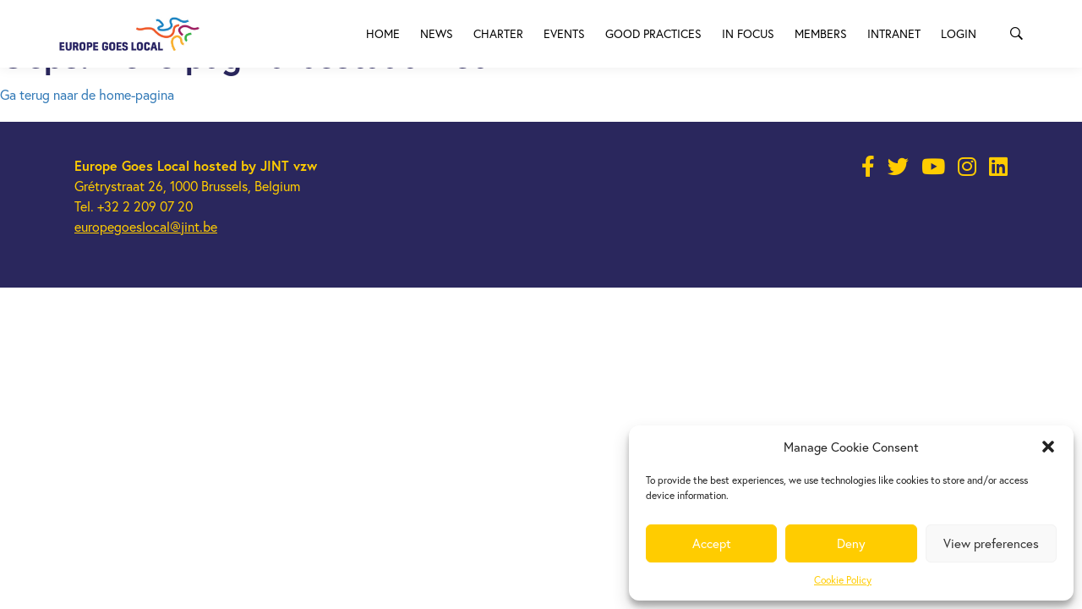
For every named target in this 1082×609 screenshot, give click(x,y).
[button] (1048, 446)
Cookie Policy (843, 579)
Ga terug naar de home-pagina (87, 94)
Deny (851, 543)
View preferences (991, 543)
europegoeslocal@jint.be (145, 226)
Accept (711, 543)
